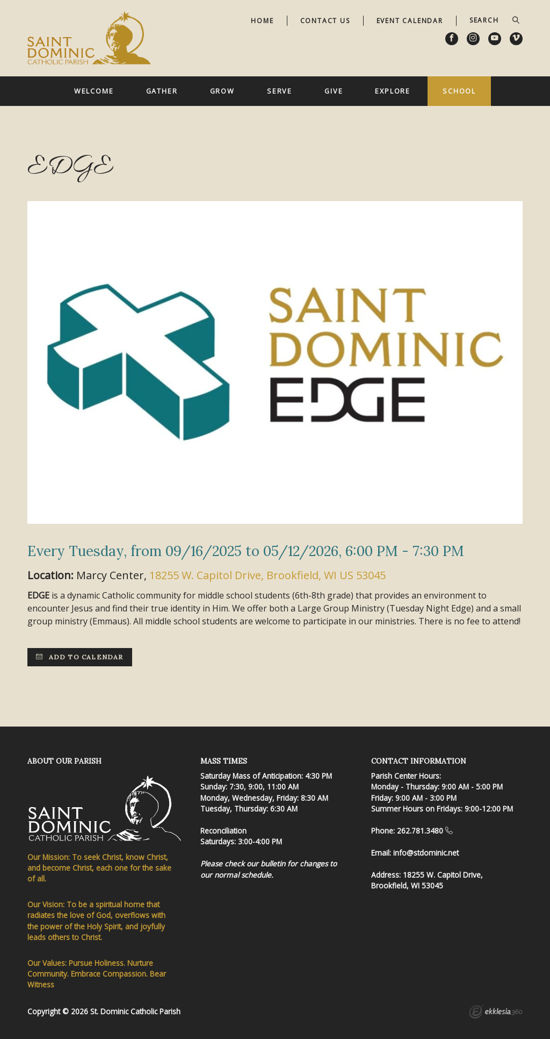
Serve (279, 91)
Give (333, 91)
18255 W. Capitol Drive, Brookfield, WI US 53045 (267, 575)
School (459, 91)
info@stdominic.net (426, 853)
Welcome (94, 91)
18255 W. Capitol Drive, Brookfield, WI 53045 (427, 880)
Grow (222, 91)
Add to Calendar (79, 657)
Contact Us (325, 20)
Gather (162, 91)
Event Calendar (410, 20)
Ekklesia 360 (496, 1013)
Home (262, 20)
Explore (392, 91)
